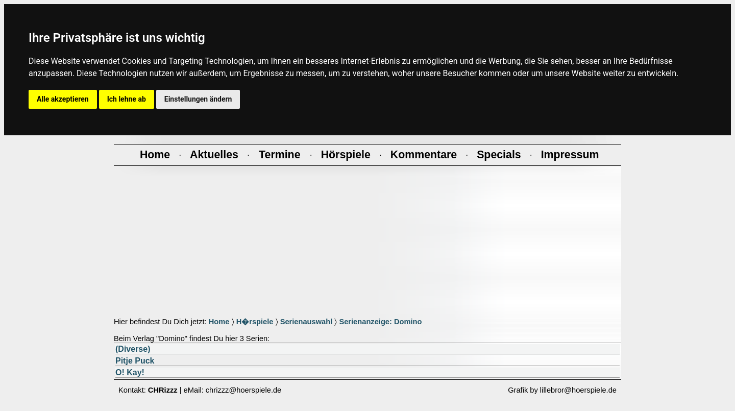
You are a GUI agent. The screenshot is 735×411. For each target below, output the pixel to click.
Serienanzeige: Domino (380, 322)
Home (219, 322)
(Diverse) (132, 349)
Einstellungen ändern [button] (198, 99)
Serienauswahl (306, 322)
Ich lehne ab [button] (126, 99)
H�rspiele (255, 322)
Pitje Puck (134, 360)
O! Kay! (129, 372)
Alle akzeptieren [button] (63, 99)
